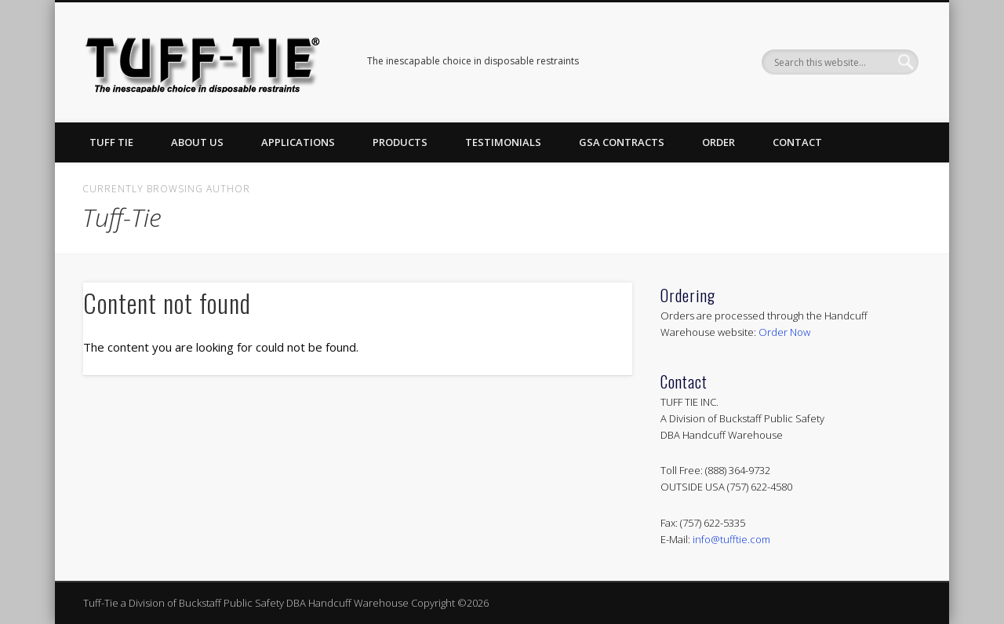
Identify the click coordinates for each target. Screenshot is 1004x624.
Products (400, 142)
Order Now (784, 332)
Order (718, 142)
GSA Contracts (621, 142)
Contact (797, 142)
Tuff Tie (111, 142)
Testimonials (503, 142)
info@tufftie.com (731, 539)
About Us (197, 142)
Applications (298, 142)
